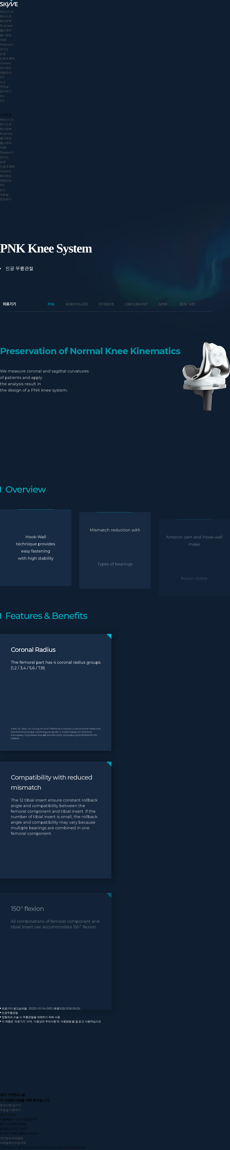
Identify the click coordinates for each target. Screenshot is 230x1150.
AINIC (163, 304)
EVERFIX (106, 304)
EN (2, 101)
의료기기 (9, 304)
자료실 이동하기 (10, 1110)
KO (2, 96)
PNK (51, 304)
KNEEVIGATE (77, 304)
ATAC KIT (187, 304)
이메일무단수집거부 (13, 1143)
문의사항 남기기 (10, 1105)
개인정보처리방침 (11, 1138)
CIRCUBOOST (136, 304)
